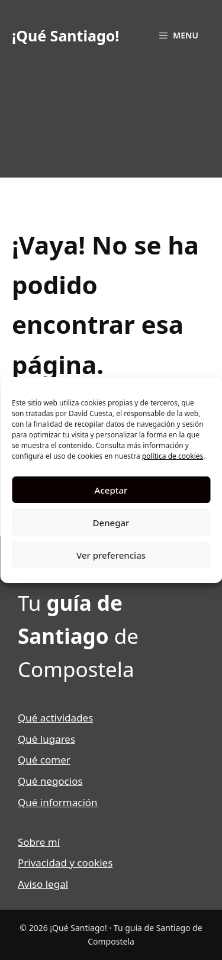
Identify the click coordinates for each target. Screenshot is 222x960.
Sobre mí (39, 842)
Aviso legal (43, 884)
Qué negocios (50, 781)
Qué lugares (46, 739)
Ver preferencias (111, 555)
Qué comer (44, 759)
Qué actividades (55, 717)
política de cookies (172, 456)
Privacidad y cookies (65, 862)
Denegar (111, 523)
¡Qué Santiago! (65, 35)
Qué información (58, 802)
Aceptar (111, 490)
